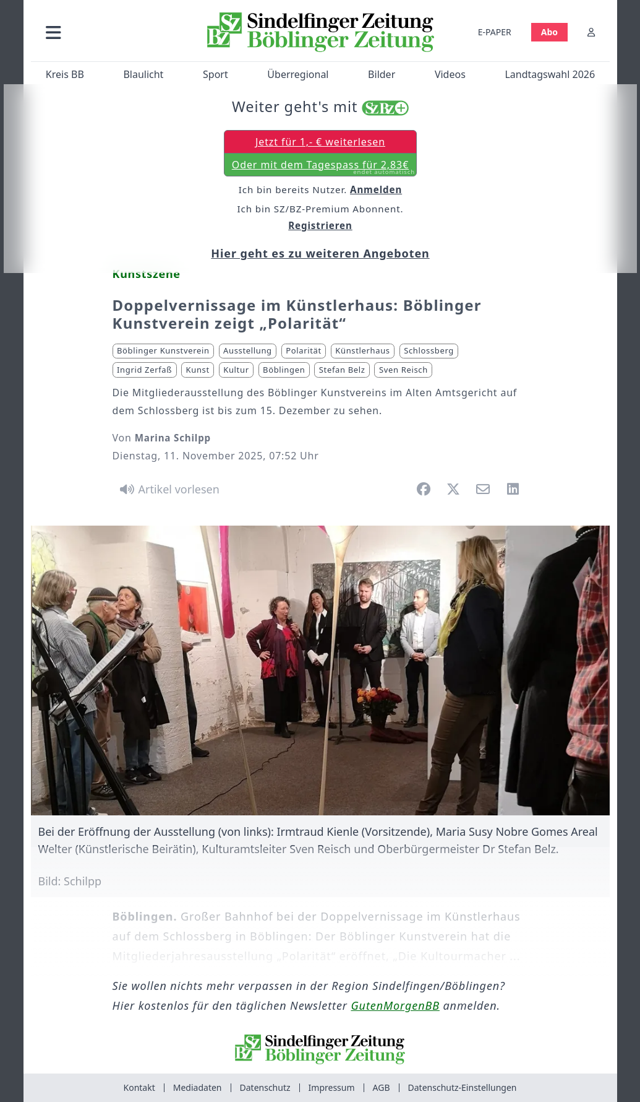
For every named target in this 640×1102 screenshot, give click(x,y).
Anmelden (376, 189)
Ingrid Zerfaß (144, 369)
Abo (548, 32)
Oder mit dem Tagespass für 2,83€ (322, 167)
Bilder (381, 74)
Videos (449, 74)
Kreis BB (64, 74)
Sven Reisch (403, 369)
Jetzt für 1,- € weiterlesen (320, 142)
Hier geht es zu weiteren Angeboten (320, 253)
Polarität (304, 350)
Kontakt (139, 1087)
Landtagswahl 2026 (550, 74)
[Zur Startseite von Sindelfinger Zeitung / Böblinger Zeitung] (320, 32)
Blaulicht (143, 74)
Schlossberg (429, 350)
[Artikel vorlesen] (168, 489)
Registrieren (320, 225)
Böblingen (284, 369)
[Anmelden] (591, 31)
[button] (114, 31)
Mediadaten (197, 1087)
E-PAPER (494, 32)
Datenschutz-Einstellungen (462, 1087)
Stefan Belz (342, 369)
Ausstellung (247, 350)
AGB (381, 1087)
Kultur (236, 369)
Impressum (332, 1087)
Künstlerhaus (362, 350)
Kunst (198, 369)
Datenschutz (265, 1087)
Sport (215, 74)
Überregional (297, 74)
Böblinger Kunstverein (163, 350)
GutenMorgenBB (395, 1005)
